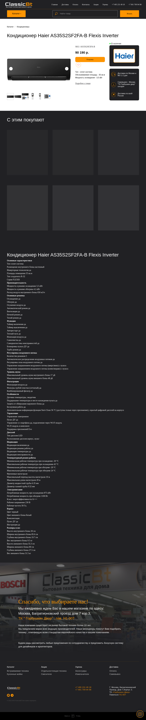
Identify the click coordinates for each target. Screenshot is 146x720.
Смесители (46, 674)
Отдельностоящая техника (54, 671)
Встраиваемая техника (18, 671)
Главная (54, 4)
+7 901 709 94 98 (135, 4)
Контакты (86, 4)
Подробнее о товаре (83, 83)
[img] (124, 56)
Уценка (105, 4)
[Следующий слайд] (66, 68)
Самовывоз (114, 674)
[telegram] (12, 695)
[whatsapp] (8, 695)
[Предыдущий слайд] (11, 68)
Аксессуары (81, 671)
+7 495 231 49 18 (118, 4)
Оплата (75, 4)
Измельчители (82, 674)
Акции (96, 4)
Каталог (10, 27)
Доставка (65, 4)
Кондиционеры (23, 27)
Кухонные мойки (15, 674)
